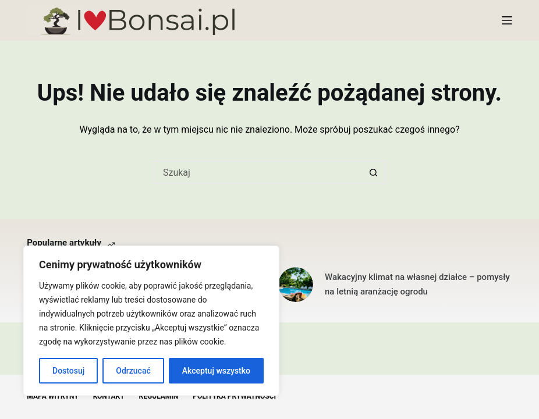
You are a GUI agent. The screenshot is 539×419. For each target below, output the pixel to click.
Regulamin (159, 396)
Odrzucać (133, 370)
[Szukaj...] (258, 172)
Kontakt (109, 396)
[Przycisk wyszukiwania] (374, 172)
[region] (151, 321)
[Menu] (507, 20)
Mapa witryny (52, 396)
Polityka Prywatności (234, 396)
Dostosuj (68, 370)
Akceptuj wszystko (216, 370)
